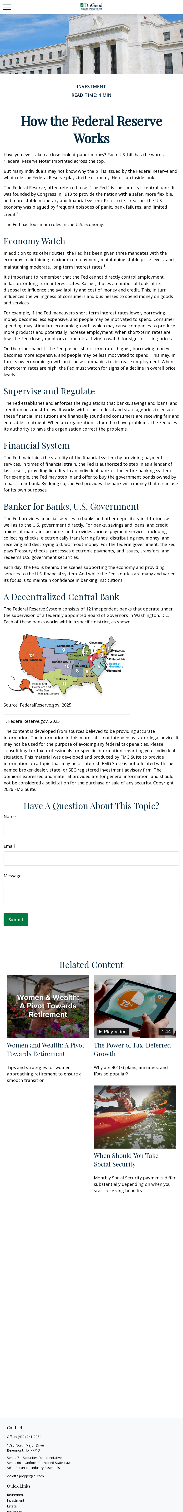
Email (9, 846)
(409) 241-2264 (29, 1436)
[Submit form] (16, 919)
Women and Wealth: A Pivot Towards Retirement (45, 1049)
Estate (12, 1506)
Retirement (15, 1494)
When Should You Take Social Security (126, 1159)
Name (10, 816)
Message (12, 876)
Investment (15, 1500)
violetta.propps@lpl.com (25, 1476)
